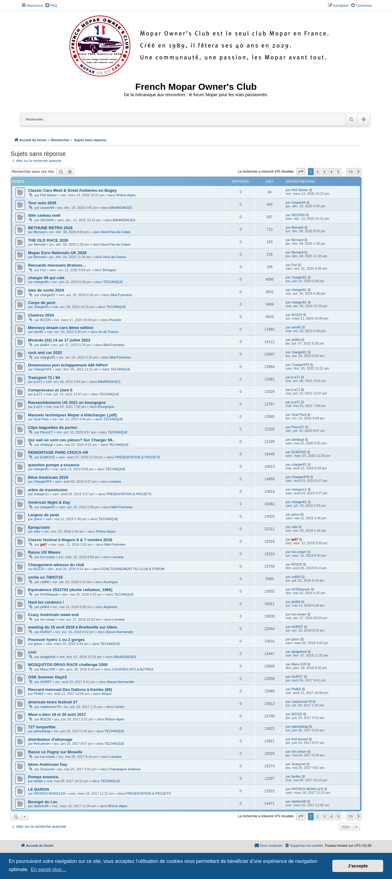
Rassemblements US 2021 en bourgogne (67, 402)
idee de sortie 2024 (46, 290)
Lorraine (115, 481)
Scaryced (47, 769)
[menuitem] (51, 5)
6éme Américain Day (47, 764)
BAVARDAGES (121, 207)
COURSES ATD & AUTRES (133, 669)
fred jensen (42, 743)
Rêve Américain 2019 (48, 477)
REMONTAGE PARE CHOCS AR (58, 452)
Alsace (106, 693)
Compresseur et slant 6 (50, 390)
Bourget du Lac (43, 802)
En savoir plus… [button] (48, 869)
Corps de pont (41, 302)
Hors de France (114, 257)
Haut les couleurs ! (46, 602)
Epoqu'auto (39, 527)
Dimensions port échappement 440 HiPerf (68, 365)
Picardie (115, 320)
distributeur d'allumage (50, 739)
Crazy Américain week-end (53, 614)
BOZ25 (45, 320)
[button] (300, 171)
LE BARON (38, 789)
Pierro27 (46, 432)
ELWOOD (47, 457)
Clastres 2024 (41, 315)
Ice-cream (47, 557)
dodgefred (47, 657)
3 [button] (324, 171)
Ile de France (108, 332)
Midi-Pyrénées (121, 295)
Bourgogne (106, 406)
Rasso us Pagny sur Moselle (55, 752)
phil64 (44, 345)
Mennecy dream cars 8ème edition (61, 327)
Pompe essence (43, 777)
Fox (43, 270)
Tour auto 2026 (42, 203)
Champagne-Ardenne (124, 769)
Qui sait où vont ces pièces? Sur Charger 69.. (71, 440)
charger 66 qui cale (46, 277)
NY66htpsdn (49, 594)
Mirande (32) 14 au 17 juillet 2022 (59, 340)
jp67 (43, 544)
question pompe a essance (53, 465)
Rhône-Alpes (126, 195)
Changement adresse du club (56, 564)
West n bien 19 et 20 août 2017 (57, 714)
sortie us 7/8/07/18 (45, 577)
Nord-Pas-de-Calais (116, 232)
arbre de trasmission (48, 490)
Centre (119, 707)
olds (37, 531)
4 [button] (331, 171)
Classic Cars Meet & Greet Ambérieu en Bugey (72, 190)
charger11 (41, 494)
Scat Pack (41, 419)
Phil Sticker (48, 195)
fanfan (38, 781)
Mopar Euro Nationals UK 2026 (57, 252)
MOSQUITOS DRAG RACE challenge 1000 (68, 664)
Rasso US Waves (44, 552)
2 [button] (317, 171)
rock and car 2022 (45, 352)
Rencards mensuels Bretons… (57, 265)
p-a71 (38, 381)
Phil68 (38, 693)
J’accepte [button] (358, 865)
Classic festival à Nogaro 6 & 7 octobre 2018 (70, 540)
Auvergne (110, 582)
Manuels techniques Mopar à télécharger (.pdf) (72, 415)
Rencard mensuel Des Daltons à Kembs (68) (70, 689)
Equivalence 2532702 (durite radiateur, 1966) (70, 589)
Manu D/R (47, 669)
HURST (46, 632)
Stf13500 (47, 220)
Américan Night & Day (49, 502)
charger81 (41, 282)
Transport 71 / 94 (44, 377)
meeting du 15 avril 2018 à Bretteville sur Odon (72, 627)
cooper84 (47, 207)
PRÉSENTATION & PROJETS (137, 457)
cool (32, 652)
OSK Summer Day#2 (47, 677)
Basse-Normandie (119, 632)
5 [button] (338, 171)
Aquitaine (111, 607)
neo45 (38, 332)
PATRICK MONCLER (49, 793)
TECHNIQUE (113, 282)
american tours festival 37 (52, 702)
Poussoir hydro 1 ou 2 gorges (56, 639)
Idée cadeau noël (44, 215)
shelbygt (46, 445)
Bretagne (109, 270)
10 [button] (350, 171)
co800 (44, 582)
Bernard (40, 232)
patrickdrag (42, 731)
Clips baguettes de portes (52, 427)
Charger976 (42, 369)
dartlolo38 (41, 806)
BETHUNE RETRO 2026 (50, 228)
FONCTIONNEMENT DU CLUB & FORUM (132, 569)
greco (38, 519)
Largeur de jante (43, 515)
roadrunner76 (50, 707)
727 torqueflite (41, 727)
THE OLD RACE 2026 (48, 240)
